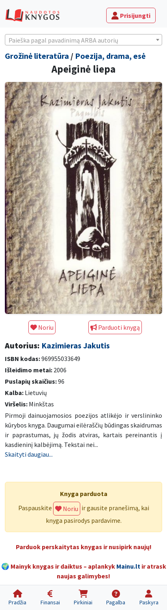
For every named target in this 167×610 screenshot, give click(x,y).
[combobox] (83, 39)
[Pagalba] (115, 598)
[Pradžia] (17, 598)
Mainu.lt (128, 566)
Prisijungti (130, 15)
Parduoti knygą (115, 327)
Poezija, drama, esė (110, 56)
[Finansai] (49, 598)
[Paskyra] (149, 598)
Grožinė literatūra (37, 56)
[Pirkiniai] (83, 598)
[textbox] (83, 40)
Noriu (42, 327)
